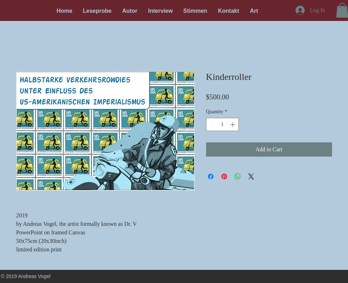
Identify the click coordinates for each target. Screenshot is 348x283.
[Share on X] (251, 176)
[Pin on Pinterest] (224, 176)
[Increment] (233, 124)
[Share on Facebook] (210, 176)
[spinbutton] (222, 124)
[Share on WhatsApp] (237, 176)
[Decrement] (211, 124)
